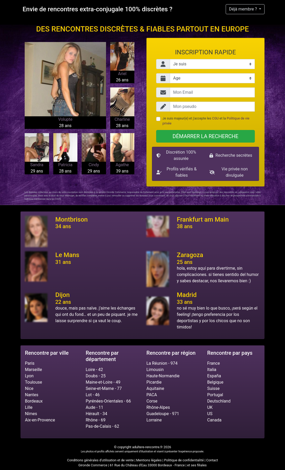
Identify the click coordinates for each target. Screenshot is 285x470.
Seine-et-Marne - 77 (104, 388)
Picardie (154, 382)
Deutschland (219, 401)
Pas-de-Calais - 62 (102, 426)
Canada (214, 419)
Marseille (33, 369)
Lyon (29, 375)
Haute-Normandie (163, 375)
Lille (29, 407)
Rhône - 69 (95, 419)
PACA (151, 394)
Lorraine (154, 419)
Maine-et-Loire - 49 (103, 382)
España (214, 375)
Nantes (31, 394)
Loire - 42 (94, 369)
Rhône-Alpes (158, 407)
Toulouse (33, 382)
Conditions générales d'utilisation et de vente (100, 460)
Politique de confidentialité (184, 460)
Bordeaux (34, 401)
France (213, 363)
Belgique (215, 382)
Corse (151, 401)
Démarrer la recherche (206, 136)
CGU (215, 118)
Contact (212, 460)
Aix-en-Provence (40, 419)
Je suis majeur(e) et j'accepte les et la (205, 120)
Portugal (215, 394)
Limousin (154, 369)
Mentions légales (149, 460)
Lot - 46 (93, 394)
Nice (29, 388)
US (210, 413)
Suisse (213, 388)
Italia (212, 369)
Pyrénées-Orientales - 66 (108, 401)
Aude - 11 (94, 407)
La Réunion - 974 (161, 363)
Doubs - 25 (96, 375)
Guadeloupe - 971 (162, 413)
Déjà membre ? (243, 9)
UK (210, 407)
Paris (29, 363)
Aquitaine (155, 388)
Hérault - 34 (96, 413)
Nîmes (31, 413)
